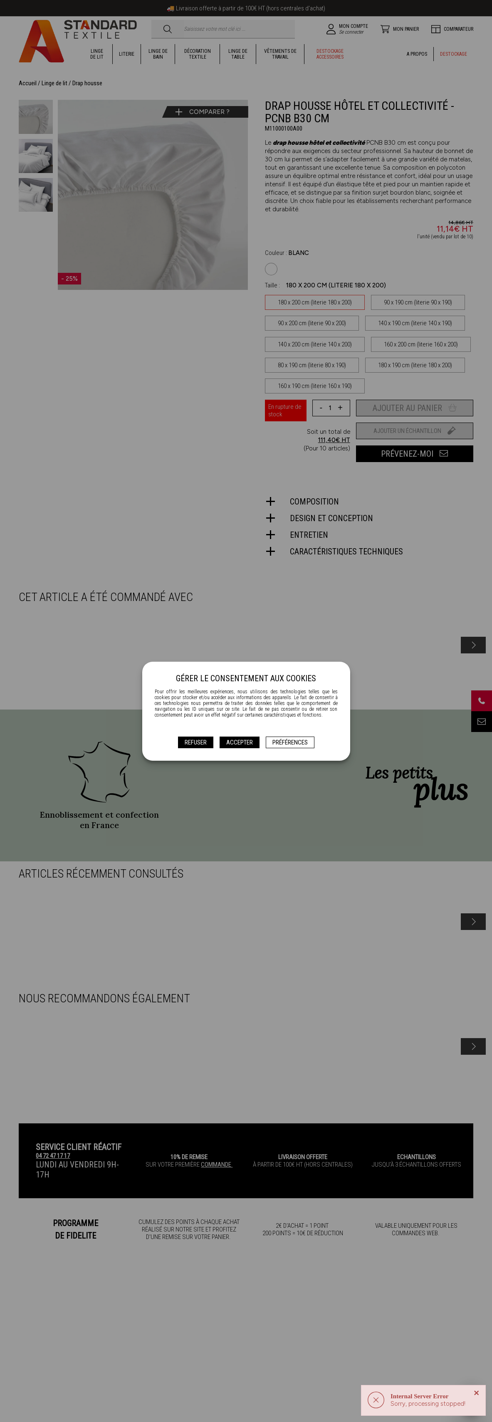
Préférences (290, 742)
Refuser (196, 742)
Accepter (239, 742)
